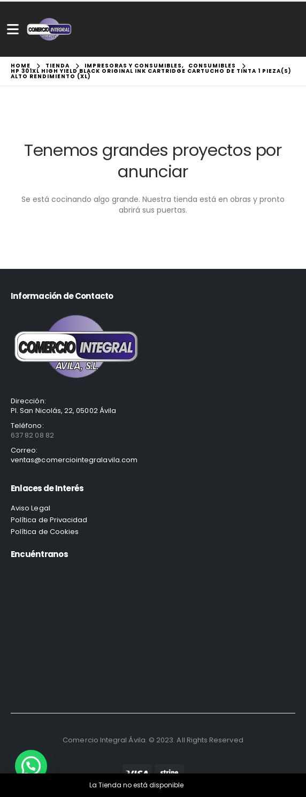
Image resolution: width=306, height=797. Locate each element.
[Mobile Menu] (13, 29)
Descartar (201, 785)
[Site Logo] (49, 29)
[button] (31, 766)
